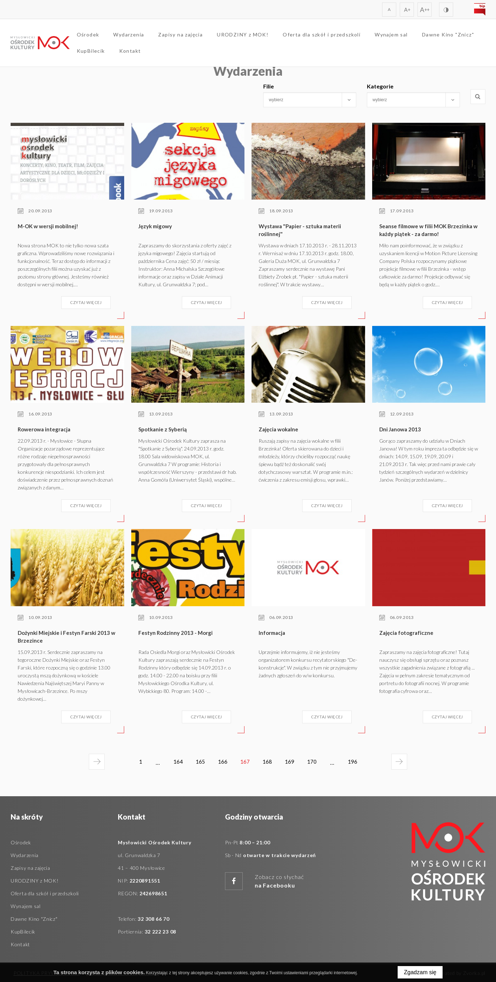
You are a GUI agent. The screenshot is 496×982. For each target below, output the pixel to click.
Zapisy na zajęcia (192, 37)
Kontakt (208, 54)
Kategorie (380, 86)
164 (174, 762)
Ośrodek (99, 37)
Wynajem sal (403, 37)
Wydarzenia (140, 37)
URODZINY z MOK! (255, 37)
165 (197, 762)
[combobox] (309, 99)
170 (316, 762)
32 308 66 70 (153, 919)
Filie (268, 86)
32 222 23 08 (160, 932)
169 (292, 762)
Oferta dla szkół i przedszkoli (334, 37)
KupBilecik (169, 54)
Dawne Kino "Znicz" (114, 54)
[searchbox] (303, 99)
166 (221, 762)
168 (268, 762)
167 (246, 765)
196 (360, 765)
